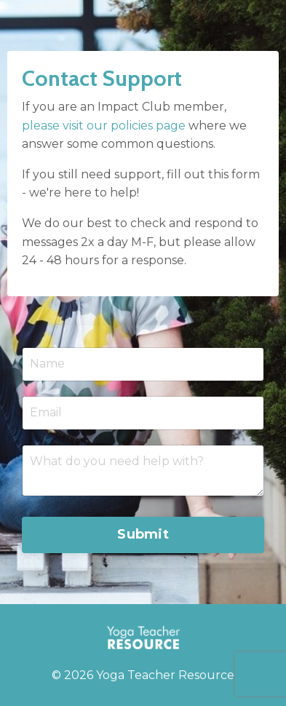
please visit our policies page (104, 125)
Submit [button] (143, 534)
